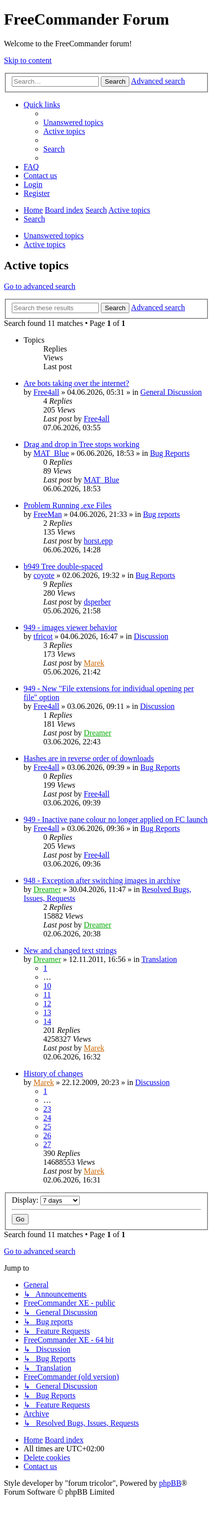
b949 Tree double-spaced (63, 566)
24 (47, 1118)
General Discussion (171, 392)
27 (47, 1144)
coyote (44, 575)
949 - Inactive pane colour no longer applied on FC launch (116, 819)
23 (47, 1109)
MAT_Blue (51, 453)
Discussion (151, 636)
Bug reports (161, 514)
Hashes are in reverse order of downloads (89, 758)
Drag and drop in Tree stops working (82, 444)
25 (47, 1126)
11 (47, 995)
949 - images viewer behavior (70, 627)
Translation (159, 959)
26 (47, 1135)
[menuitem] (73, 122)
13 (47, 1012)
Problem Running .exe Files (68, 505)
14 (47, 1021)
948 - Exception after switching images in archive (102, 880)
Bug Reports (169, 453)
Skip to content (28, 60)
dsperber (97, 602)
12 (47, 1003)
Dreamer (97, 733)
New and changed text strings (70, 950)
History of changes (53, 1073)
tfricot (43, 636)
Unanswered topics (54, 235)
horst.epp (98, 541)
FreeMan (47, 514)
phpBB (170, 1483)
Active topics (44, 244)
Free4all (46, 392)
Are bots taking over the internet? (76, 383)
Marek (94, 663)
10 (47, 986)
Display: (46, 1200)
